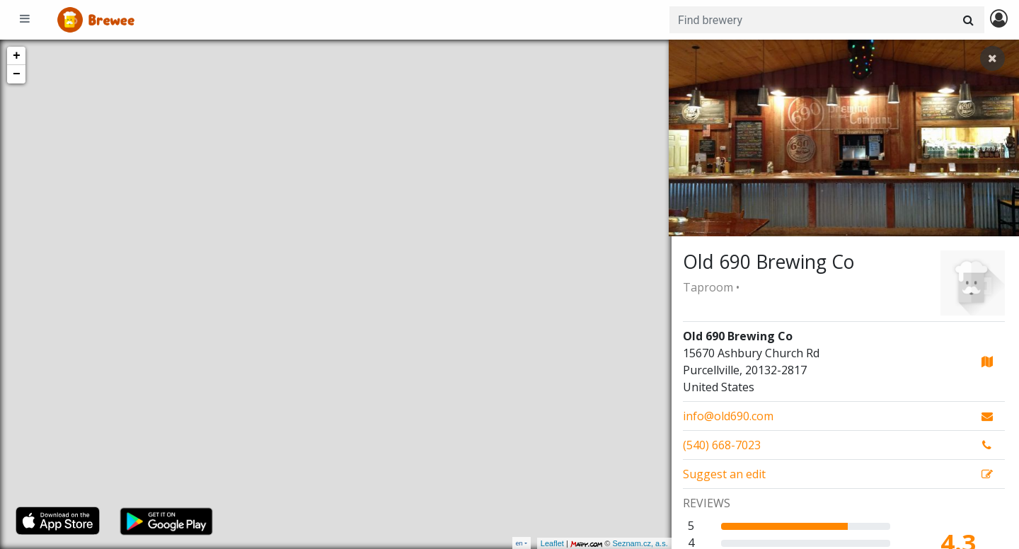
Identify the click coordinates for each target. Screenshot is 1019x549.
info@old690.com (728, 416)
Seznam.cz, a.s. (637, 543)
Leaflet (549, 543)
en (519, 543)
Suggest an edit (724, 474)
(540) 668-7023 (722, 445)
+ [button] (17, 55)
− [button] (17, 74)
